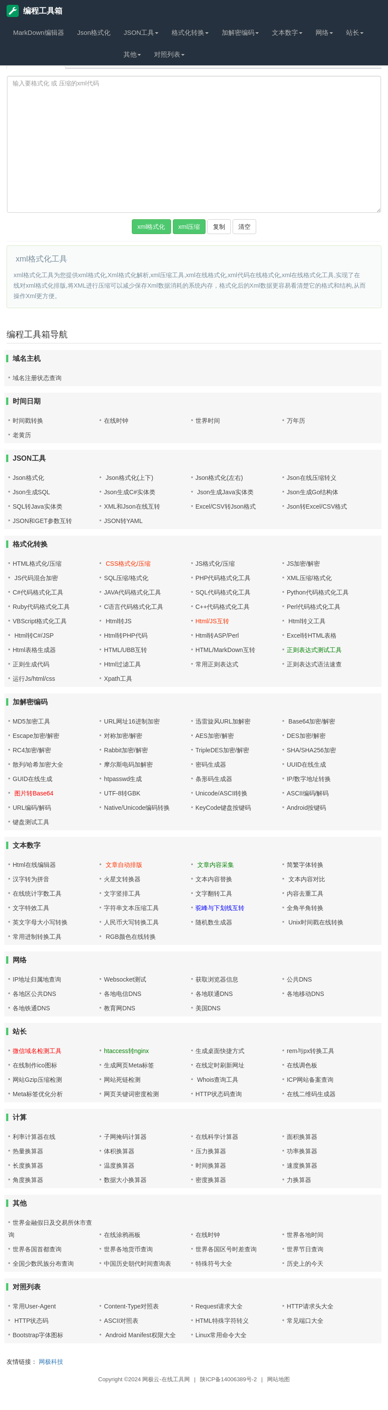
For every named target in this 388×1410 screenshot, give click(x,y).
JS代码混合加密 (35, 577)
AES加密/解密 (215, 735)
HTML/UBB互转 (125, 649)
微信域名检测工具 (37, 1050)
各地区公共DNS (34, 993)
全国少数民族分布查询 (43, 1263)
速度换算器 (302, 1165)
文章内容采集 (215, 864)
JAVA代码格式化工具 (132, 592)
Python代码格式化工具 (318, 592)
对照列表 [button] (169, 54)
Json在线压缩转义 (311, 477)
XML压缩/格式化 (309, 577)
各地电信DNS (122, 993)
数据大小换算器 (125, 1179)
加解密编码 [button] (240, 32)
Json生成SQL (31, 492)
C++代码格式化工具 (223, 606)
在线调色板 (302, 1065)
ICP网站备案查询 (310, 1079)
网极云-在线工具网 (165, 1379)
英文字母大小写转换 (40, 922)
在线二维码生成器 (311, 1094)
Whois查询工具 (217, 1079)
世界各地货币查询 (128, 1249)
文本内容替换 (214, 879)
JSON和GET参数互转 (42, 520)
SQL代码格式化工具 (223, 592)
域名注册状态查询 (37, 377)
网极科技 (51, 1361)
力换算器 (299, 1179)
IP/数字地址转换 (309, 778)
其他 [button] (132, 54)
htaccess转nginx (126, 1050)
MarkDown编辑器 (38, 32)
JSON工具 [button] (141, 32)
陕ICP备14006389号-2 (228, 1379)
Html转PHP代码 (126, 635)
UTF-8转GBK (122, 793)
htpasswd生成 (123, 778)
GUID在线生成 (32, 778)
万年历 (296, 420)
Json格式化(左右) (219, 477)
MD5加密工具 (31, 721)
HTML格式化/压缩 (37, 563)
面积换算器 (302, 1136)
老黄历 (22, 434)
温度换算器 (119, 1165)
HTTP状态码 (30, 1320)
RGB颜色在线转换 (129, 936)
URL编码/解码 (32, 807)
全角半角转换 (305, 907)
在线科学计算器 (217, 1136)
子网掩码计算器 (125, 1136)
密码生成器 (211, 764)
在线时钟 (116, 420)
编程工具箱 (34, 11)
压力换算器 (211, 1151)
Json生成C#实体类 (129, 492)
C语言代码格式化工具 (133, 606)
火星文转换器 (122, 879)
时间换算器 (211, 1165)
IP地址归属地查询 (37, 979)
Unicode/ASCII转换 (222, 793)
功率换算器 (302, 1151)
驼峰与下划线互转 (220, 907)
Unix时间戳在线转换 (315, 922)
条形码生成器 (214, 778)
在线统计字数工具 (37, 893)
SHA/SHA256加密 (311, 750)
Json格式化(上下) (128, 477)
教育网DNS (119, 1008)
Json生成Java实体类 (225, 492)
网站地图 (278, 1379)
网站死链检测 (122, 1079)
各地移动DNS (305, 993)
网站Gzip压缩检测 (37, 1079)
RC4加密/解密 (32, 750)
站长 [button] (355, 32)
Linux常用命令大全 (221, 1335)
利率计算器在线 (34, 1136)
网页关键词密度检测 (131, 1094)
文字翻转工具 (214, 893)
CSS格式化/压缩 (127, 563)
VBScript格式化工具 (40, 621)
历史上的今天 (305, 1263)
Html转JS (117, 621)
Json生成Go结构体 (312, 492)
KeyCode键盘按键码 (223, 807)
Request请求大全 (219, 1306)
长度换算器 (28, 1165)
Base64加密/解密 (311, 721)
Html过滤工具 (122, 664)
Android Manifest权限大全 (139, 1335)
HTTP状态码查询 (219, 1094)
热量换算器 (28, 1151)
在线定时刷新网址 (220, 1065)
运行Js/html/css (34, 678)
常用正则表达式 (217, 664)
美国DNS (208, 1008)
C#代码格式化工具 (38, 592)
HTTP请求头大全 (310, 1306)
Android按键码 (306, 807)
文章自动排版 (123, 864)
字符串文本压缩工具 (131, 907)
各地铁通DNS (31, 1008)
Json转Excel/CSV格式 (317, 506)
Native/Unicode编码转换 (137, 807)
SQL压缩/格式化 (126, 577)
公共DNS (299, 979)
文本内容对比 (306, 879)
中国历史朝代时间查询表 (137, 1263)
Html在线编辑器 (34, 864)
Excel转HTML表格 (311, 635)
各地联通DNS (214, 993)
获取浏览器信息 (217, 979)
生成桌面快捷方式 (220, 1050)
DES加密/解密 (306, 735)
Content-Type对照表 (131, 1306)
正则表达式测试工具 (314, 649)
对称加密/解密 (123, 735)
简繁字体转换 (305, 864)
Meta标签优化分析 (38, 1094)
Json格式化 (94, 32)
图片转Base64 (33, 793)
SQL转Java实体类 (37, 506)
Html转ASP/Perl (217, 635)
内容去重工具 (305, 893)
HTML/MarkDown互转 (225, 649)
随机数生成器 (214, 922)
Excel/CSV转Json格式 (226, 506)
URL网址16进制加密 (132, 721)
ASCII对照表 (121, 1320)
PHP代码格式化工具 (223, 577)
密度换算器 (211, 1179)
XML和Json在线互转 (132, 506)
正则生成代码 (31, 664)
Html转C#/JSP (33, 635)
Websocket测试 (125, 979)
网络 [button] (324, 32)
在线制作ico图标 (35, 1065)
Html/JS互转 (212, 621)
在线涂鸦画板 (122, 1234)
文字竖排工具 (122, 893)
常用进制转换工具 (37, 936)
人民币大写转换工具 (131, 922)
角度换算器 (28, 1179)
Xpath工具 (118, 678)
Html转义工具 (306, 621)
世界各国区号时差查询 (226, 1249)
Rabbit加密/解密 (126, 750)
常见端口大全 (305, 1320)
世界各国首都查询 (37, 1249)
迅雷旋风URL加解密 (223, 721)
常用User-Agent (34, 1306)
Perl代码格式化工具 (313, 606)
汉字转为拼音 (31, 879)
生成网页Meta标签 (129, 1065)
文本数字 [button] (287, 32)
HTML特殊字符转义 (222, 1320)
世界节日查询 (305, 1249)
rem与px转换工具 (310, 1050)
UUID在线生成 (306, 764)
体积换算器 (119, 1151)
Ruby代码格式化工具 (41, 606)
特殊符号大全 (214, 1263)
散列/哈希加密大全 (38, 764)
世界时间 (208, 420)
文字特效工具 (31, 907)
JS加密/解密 (303, 563)
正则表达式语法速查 (314, 664)
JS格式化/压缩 (215, 563)
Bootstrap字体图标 (38, 1335)
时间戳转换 (28, 420)
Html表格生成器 (34, 649)
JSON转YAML (123, 520)
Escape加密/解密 (36, 735)
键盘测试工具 (31, 822)
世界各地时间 (305, 1234)
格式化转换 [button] (190, 32)
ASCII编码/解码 (308, 793)
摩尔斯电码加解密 (128, 764)
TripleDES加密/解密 (222, 750)
